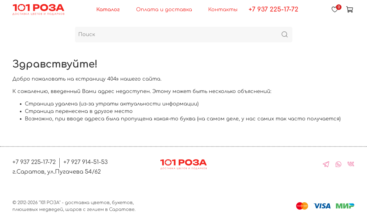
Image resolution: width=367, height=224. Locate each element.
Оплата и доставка (164, 9)
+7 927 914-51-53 (85, 162)
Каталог (108, 9)
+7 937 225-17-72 (273, 9)
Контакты (222, 9)
